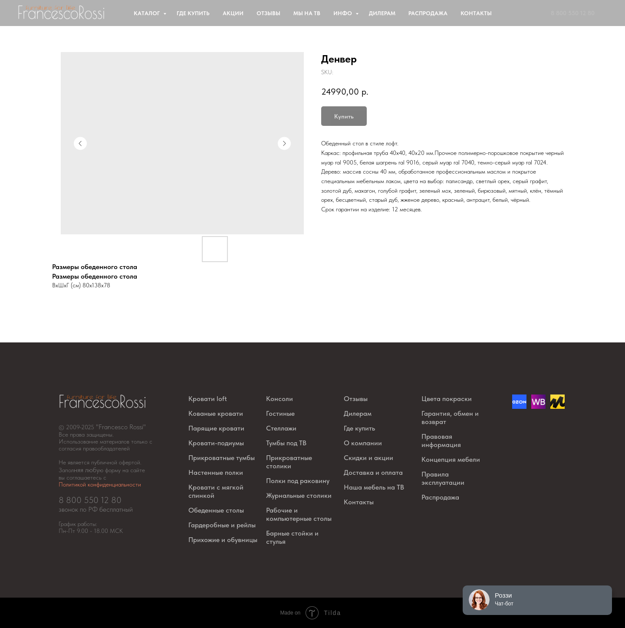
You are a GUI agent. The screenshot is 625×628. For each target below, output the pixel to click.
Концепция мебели (450, 459)
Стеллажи (281, 428)
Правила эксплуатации (442, 478)
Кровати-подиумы (216, 443)
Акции (233, 13)
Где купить (193, 13)
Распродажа (427, 13)
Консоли (279, 399)
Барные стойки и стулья (292, 537)
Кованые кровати (215, 413)
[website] (538, 406)
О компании (363, 443)
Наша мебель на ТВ (374, 487)
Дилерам (382, 13)
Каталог (147, 13)
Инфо (343, 13)
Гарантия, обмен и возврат (450, 417)
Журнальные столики (299, 495)
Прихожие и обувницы (222, 540)
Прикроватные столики (289, 462)
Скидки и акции (368, 458)
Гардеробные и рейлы (222, 525)
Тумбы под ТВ (286, 443)
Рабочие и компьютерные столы (299, 514)
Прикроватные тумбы (221, 458)
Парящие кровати (216, 428)
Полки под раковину (297, 481)
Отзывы (268, 13)
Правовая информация (441, 440)
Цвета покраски (446, 399)
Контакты (476, 13)
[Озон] (519, 406)
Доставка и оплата (373, 472)
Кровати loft (207, 399)
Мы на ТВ (306, 13)
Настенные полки (215, 472)
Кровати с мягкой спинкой (215, 491)
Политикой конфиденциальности (100, 484)
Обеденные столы (216, 510)
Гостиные (280, 413)
